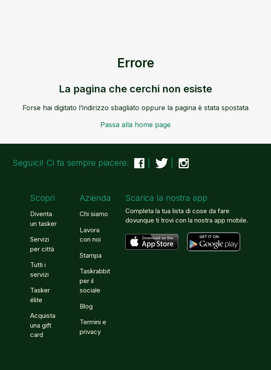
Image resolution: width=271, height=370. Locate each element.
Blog (86, 306)
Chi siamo (94, 214)
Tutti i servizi (39, 269)
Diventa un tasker (43, 219)
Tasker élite (40, 295)
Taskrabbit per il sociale (95, 280)
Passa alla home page (135, 124)
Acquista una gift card (42, 325)
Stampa (91, 255)
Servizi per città (42, 244)
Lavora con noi (90, 235)
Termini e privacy (93, 327)
